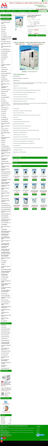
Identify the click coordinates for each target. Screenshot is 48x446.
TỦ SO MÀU (3, 144)
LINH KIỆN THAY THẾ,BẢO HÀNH (6, 193)
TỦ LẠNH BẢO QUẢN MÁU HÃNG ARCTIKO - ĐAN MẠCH (5, 253)
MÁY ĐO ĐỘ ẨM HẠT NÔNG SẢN (5, 133)
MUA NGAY (16, 194)
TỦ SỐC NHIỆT (3, 262)
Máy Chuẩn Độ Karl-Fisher (5, 318)
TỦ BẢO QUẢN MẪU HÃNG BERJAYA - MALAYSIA (5, 183)
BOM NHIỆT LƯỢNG (6, 75)
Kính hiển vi (38, 429)
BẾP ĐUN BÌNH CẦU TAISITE (5, 351)
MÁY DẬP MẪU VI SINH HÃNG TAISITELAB (6, 363)
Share (29, 19)
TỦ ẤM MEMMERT (4, 229)
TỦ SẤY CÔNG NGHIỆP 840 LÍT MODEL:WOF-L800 (43, 191)
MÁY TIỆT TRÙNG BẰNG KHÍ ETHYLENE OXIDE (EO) (5, 291)
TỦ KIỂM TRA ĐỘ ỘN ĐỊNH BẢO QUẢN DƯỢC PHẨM (5, 343)
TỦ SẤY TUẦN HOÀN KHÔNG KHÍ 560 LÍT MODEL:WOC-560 (25, 199)
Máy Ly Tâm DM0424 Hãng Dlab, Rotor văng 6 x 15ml (6, 384)
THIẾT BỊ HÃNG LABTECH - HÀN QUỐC (6, 167)
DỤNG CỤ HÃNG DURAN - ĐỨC (5, 196)
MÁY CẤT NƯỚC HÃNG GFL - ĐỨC (6, 227)
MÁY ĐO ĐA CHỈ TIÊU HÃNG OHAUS (5, 258)
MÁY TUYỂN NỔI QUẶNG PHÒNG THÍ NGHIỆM (5, 255)
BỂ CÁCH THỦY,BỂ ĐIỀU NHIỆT (6, 73)
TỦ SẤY (2, 62)
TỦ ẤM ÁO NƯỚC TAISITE (5, 368)
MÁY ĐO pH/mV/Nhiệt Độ (5, 97)
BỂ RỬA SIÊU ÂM (6, 71)
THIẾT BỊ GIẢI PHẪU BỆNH (6, 295)
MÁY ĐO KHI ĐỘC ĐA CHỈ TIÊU (6, 207)
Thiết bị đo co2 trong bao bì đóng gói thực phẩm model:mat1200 (8, 388)
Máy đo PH (38, 430)
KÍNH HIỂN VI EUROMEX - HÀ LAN (5, 241)
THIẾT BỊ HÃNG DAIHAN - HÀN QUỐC (6, 164)
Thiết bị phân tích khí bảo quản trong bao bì (6, 220)
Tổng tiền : (30, 33)
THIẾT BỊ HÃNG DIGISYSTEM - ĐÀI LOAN (6, 212)
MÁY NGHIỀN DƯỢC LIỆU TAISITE (5, 357)
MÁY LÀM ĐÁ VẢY (4, 260)
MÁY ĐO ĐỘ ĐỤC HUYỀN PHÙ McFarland (6, 288)
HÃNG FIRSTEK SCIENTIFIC (5, 89)
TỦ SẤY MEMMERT (4, 224)
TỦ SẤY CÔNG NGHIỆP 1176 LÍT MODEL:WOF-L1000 (34, 191)
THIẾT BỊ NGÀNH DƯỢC (5, 146)
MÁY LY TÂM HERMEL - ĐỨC (5, 222)
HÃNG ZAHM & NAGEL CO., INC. (5, 81)
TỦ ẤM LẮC (6, 264)
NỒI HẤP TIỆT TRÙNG (6, 91)
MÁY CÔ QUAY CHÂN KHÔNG (6, 51)
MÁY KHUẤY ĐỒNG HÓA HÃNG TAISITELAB (5, 360)
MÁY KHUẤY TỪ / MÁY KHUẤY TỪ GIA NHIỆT (6, 39)
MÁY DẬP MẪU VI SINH (4, 130)
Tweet (33, 19)
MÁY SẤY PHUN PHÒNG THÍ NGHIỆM (5, 310)
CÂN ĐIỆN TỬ (6, 77)
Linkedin (38, 19)
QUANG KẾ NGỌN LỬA (4, 107)
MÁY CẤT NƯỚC (3, 67)
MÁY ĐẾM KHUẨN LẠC (4, 121)
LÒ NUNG (6, 135)
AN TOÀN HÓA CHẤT (6, 69)
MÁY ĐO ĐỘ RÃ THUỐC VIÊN (5, 41)
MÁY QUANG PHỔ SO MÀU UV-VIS (6, 124)
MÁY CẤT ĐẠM (3, 113)
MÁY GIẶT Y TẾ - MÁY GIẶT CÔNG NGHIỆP (5, 138)
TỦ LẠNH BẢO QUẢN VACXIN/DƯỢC (4, 159)
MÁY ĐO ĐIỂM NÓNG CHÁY (5, 49)
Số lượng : (30, 31)
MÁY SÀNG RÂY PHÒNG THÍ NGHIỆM (5, 267)
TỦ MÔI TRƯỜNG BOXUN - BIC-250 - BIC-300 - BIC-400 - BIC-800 (5, 238)
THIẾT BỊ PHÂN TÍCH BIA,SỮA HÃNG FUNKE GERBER (6, 232)
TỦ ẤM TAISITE (6, 325)
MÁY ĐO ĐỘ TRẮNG (4, 53)
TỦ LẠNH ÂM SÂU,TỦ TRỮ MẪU (5, 156)
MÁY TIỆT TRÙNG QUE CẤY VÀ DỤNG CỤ (6, 316)
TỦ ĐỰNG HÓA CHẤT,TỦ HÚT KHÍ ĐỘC (6, 153)
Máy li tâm (38, 431)
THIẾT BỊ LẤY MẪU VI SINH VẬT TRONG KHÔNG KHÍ (5, 250)
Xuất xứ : (31, 23)
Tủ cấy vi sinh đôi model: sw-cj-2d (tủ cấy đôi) (7, 393)
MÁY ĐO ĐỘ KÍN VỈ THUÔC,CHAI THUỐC (4, 275)
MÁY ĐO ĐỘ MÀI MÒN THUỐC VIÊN (6, 47)
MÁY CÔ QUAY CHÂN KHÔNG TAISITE (6, 346)
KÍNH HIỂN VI (3, 31)
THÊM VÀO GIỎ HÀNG (41, 35)
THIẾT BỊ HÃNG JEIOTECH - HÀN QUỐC (5, 201)
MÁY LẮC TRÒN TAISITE (5, 334)
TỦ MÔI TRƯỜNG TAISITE (5, 340)
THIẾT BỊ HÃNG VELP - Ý (6, 203)
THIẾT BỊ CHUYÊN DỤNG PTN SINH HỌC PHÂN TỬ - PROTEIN (6, 284)
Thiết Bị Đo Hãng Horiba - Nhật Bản (6, 297)
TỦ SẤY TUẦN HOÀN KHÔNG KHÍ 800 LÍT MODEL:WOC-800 (16, 199)
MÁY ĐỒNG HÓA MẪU (6, 119)
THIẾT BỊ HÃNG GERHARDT (6, 205)
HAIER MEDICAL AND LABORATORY (4, 87)
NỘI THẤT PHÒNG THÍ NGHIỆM (6, 269)
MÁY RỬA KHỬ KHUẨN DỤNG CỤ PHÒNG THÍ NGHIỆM (6, 272)
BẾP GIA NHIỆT (3, 27)
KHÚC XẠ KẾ (3, 142)
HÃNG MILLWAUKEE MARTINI (6, 209)
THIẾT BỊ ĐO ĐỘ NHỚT (4, 161)
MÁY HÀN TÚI (3, 115)
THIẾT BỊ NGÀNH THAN (5, 175)
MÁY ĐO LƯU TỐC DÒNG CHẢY (5, 126)
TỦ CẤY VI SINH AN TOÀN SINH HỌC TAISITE (5, 349)
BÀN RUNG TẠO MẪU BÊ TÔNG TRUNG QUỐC (5, 234)
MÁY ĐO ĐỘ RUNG (4, 109)
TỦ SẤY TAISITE (6, 327)
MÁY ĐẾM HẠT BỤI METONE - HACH (5, 105)
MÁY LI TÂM (3, 25)
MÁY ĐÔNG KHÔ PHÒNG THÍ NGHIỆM (6, 281)
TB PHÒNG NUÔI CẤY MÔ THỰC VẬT (5, 169)
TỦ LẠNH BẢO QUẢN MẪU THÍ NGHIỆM (6, 65)
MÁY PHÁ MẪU (3, 111)
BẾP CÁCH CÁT (3, 29)
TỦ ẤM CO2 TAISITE (4, 338)
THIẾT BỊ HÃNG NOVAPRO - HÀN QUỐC (5, 186)
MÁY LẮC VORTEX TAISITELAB (4, 366)
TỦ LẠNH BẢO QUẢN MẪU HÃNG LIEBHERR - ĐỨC (5, 244)
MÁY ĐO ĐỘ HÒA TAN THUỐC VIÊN (6, 44)
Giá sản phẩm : (30, 29)
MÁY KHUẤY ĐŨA (6, 117)
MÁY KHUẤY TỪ (3, 101)
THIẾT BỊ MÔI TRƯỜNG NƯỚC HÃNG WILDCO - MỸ (6, 150)
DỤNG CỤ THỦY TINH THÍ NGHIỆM (5, 189)
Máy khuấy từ (38, 432)
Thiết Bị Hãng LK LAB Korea (6, 313)
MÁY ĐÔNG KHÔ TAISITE (5, 336)
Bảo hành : (31, 24)
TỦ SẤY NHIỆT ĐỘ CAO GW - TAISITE (5, 23)
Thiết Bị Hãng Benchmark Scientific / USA (6, 307)
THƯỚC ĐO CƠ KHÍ (6, 177)
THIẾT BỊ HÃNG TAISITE (6, 198)
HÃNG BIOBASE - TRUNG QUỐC (6, 84)
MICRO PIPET (6, 93)
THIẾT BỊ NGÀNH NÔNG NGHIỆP (5, 304)
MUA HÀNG (32, 35)
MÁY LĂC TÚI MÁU (4, 293)
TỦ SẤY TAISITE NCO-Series (6, 20)
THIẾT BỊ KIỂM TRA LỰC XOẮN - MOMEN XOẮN (6, 180)
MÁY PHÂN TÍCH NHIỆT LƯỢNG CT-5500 (5, 247)
